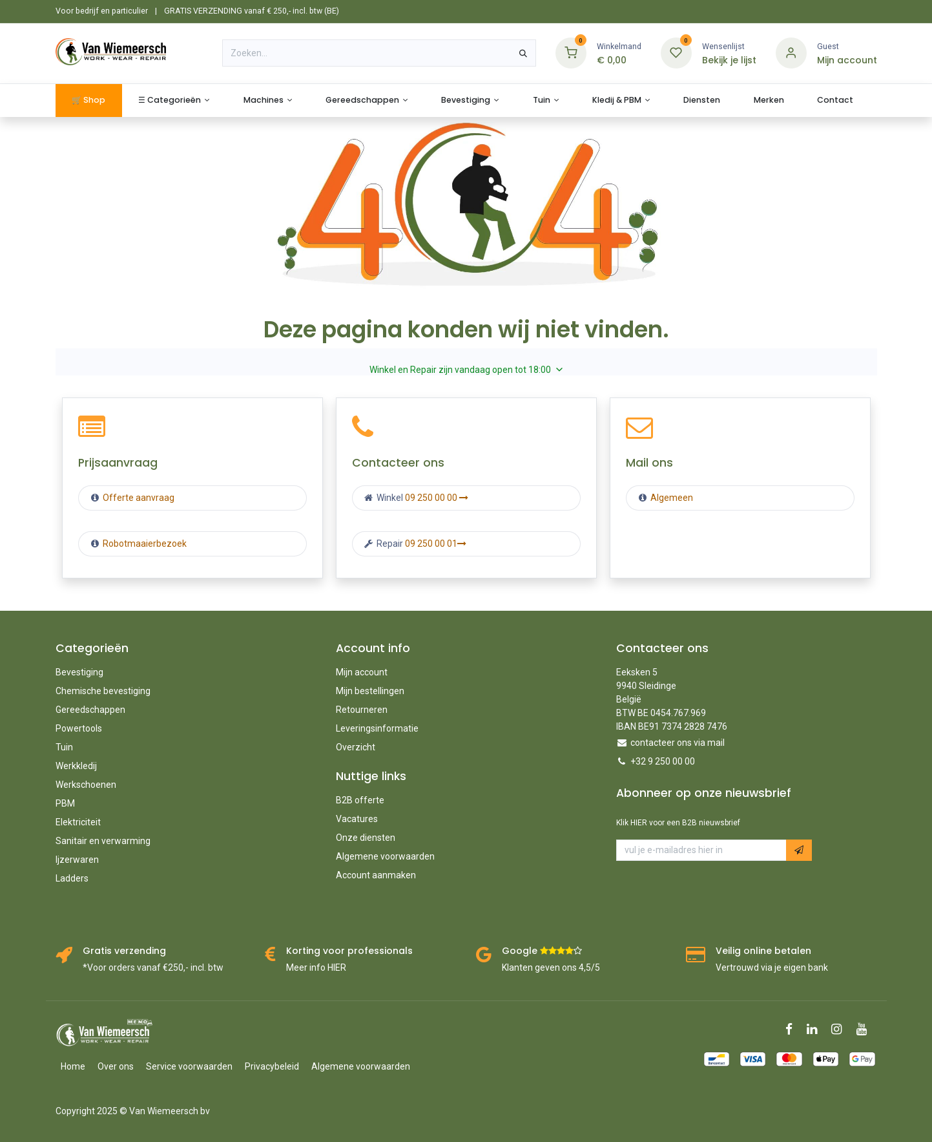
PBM (65, 803)
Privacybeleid (272, 1066)
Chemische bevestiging (103, 691)
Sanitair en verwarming (103, 841)
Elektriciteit (78, 822)
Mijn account (362, 672)
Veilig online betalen (763, 950)
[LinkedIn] (816, 1029)
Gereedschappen (90, 709)
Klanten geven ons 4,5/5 (551, 967)
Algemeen (671, 497)
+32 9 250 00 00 (662, 761)
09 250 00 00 (436, 497)
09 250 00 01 (435, 543)
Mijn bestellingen (370, 691)
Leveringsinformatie (377, 728)
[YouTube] (865, 1029)
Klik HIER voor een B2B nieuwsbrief (678, 822)
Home (73, 1066)
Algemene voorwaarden (385, 856)
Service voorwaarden (189, 1066)
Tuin (64, 747)
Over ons (116, 1066)
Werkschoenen (86, 784)
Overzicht (355, 747)
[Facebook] (793, 1029)
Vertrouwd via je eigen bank (772, 967)
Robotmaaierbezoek (144, 543)
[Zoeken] (523, 53)
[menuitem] (89, 100)
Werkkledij (76, 766)
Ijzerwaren (77, 859)
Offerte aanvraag (137, 497)
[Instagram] (840, 1029)
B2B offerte (360, 800)
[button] (799, 851)
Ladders (72, 878)
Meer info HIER (316, 967)
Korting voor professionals (349, 950)
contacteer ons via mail (677, 742)
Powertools (79, 728)
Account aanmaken (376, 875)
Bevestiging (79, 672)
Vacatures (357, 819)
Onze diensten (365, 837)
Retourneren (362, 709)
